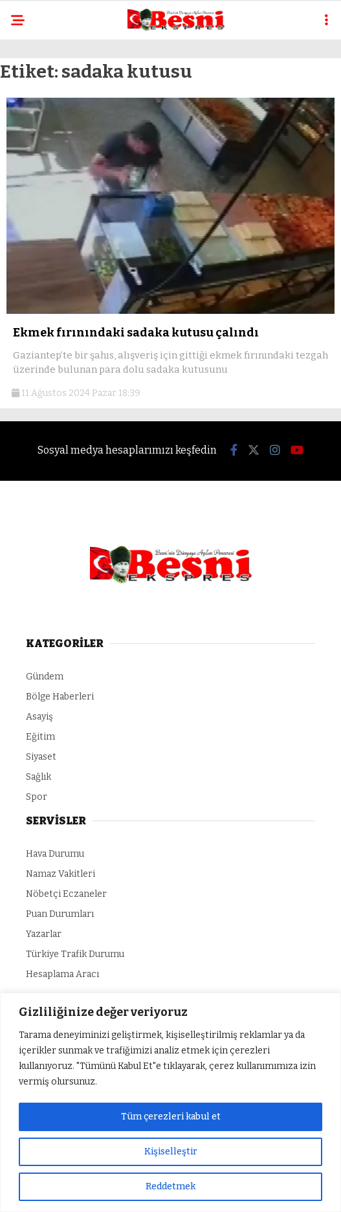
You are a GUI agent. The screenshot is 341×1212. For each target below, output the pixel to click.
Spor (36, 796)
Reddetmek (170, 1186)
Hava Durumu (55, 853)
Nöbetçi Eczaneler (66, 893)
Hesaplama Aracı (62, 974)
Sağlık (38, 776)
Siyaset (41, 756)
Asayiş (39, 716)
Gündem (44, 676)
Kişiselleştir (170, 1151)
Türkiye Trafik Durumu (75, 954)
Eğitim (40, 736)
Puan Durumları (60, 914)
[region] (170, 1102)
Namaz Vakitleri (60, 873)
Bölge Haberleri (60, 696)
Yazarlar (43, 934)
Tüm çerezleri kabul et (171, 1116)
